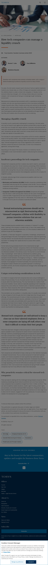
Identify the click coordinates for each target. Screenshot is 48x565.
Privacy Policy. (6, 552)
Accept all (31, 562)
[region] (24, 552)
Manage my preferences (18, 562)
